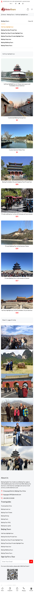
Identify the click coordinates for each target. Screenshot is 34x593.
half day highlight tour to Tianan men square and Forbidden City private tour (17, 84)
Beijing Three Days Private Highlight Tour (12, 36)
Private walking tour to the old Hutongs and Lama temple (17, 214)
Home (4, 14)
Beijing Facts (4, 519)
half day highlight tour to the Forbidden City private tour (17, 310)
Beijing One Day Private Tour (9, 30)
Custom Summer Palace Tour (17, 150)
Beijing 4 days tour (6, 39)
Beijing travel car (5, 509)
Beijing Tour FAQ (5, 522)
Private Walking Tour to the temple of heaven (17, 278)
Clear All (30, 21)
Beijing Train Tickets (6, 512)
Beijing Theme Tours (6, 45)
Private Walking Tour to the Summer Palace (17, 246)
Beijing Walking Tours (7, 42)
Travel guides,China (6, 506)
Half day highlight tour (22, 14)
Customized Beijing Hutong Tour (17, 117)
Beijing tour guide (6, 525)
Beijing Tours (10, 14)
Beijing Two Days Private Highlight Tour (12, 33)
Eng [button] (11, 3)
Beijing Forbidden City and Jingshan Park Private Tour (17, 182)
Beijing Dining (5, 516)
